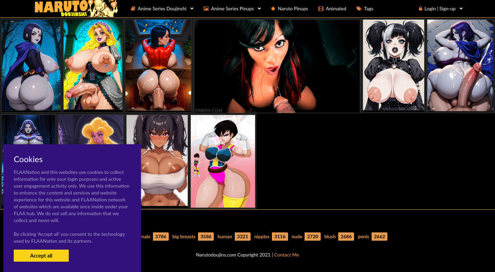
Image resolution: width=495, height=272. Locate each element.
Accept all (41, 255)
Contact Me (286, 255)
